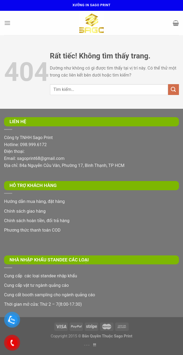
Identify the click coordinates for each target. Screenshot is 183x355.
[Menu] (7, 22)
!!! (94, 345)
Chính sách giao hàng (25, 211)
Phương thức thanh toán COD (32, 230)
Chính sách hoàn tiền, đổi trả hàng (37, 220)
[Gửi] (173, 89)
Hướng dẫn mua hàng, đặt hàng (34, 201)
